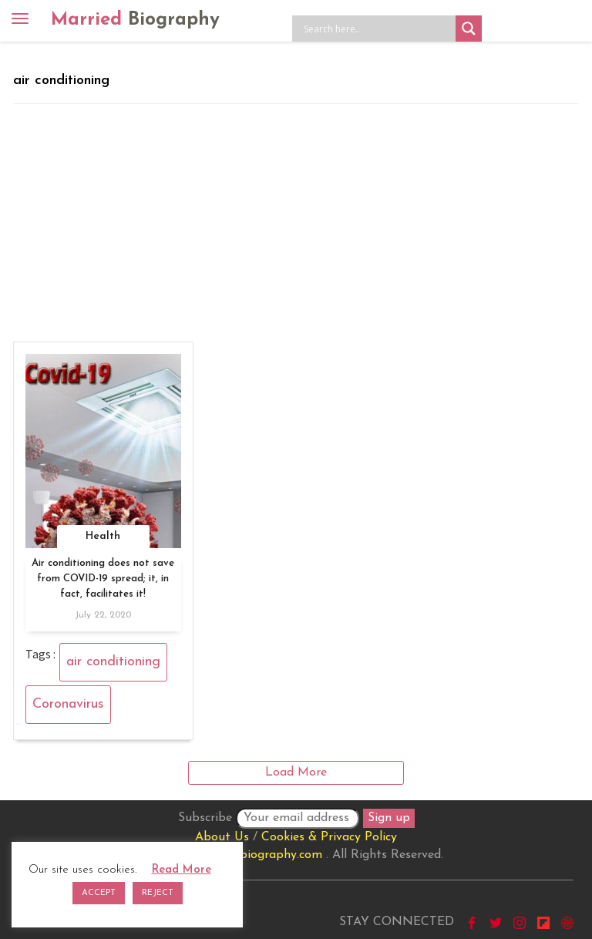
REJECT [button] (157, 893)
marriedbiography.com (259, 855)
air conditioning (113, 662)
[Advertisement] (296, 220)
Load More (296, 772)
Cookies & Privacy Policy (329, 837)
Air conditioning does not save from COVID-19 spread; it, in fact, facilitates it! (103, 578)
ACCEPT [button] (99, 893)
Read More (181, 870)
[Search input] (378, 28)
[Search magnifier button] (469, 28)
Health (103, 536)
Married (135, 20)
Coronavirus (68, 704)
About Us (222, 837)
